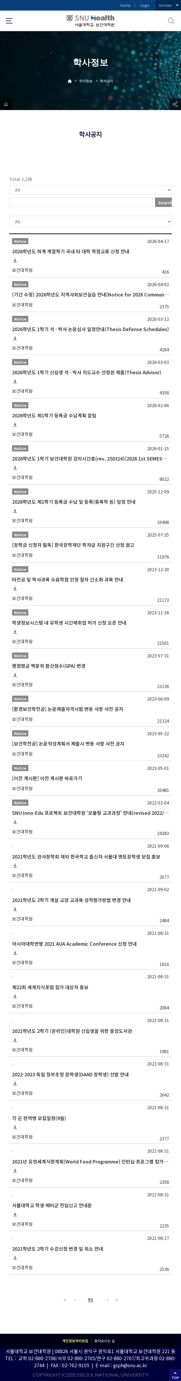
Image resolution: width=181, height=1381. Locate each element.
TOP (175, 1378)
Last (115, 1299)
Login (144, 5)
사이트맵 (9, 20)
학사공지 (106, 80)
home (6, 104)
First (65, 1299)
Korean (165, 5)
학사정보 (85, 80)
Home (125, 5)
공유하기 (175, 104)
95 (90, 1299)
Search (165, 202)
